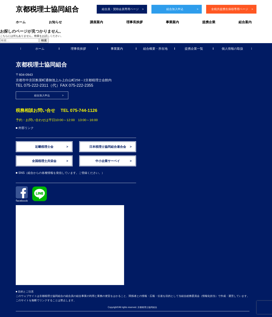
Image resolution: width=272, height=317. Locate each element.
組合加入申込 (174, 9)
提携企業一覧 (194, 49)
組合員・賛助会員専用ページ (120, 9)
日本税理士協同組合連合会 (107, 146)
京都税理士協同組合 (47, 9)
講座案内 (96, 22)
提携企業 (208, 22)
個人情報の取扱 (232, 49)
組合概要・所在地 (155, 49)
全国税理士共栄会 (44, 161)
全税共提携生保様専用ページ (229, 9)
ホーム (21, 22)
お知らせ (55, 22)
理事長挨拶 (134, 22)
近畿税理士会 (44, 146)
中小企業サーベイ (107, 161)
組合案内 (245, 22)
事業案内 (172, 22)
